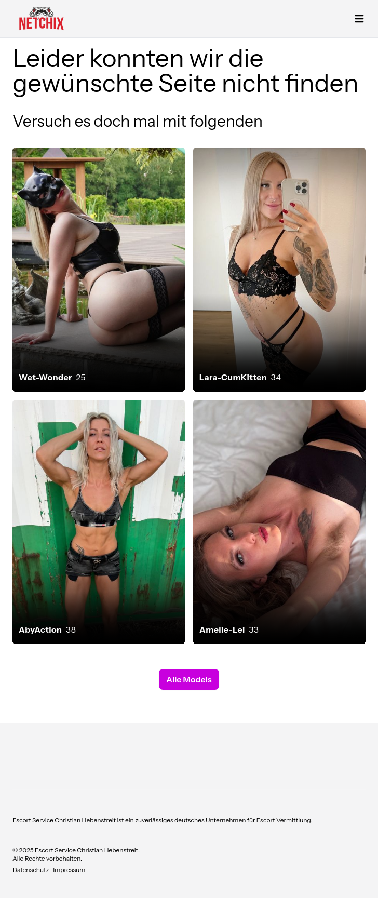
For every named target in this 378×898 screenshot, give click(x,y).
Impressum (69, 870)
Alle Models (188, 679)
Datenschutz (31, 870)
